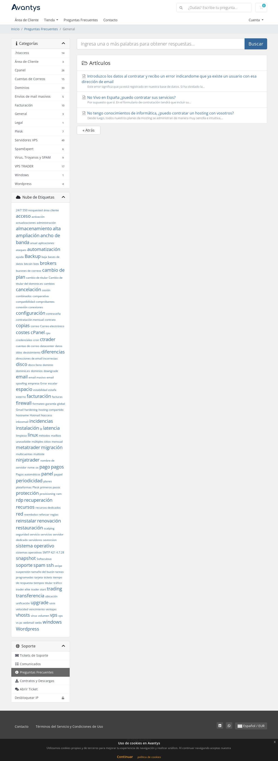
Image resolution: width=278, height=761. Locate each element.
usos (52, 603)
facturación (39, 396)
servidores (35, 540)
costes (23, 332)
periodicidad (29, 480)
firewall (24, 403)
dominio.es (23, 371)
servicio (35, 534)
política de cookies (149, 757)
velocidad (22, 609)
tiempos (39, 583)
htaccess (46, 415)
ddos (19, 352)
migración (52, 447)
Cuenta (255, 20)
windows (52, 622)
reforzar (44, 514)
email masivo (37, 377)
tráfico (58, 583)
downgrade (51, 371)
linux (33, 435)
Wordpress (27, 629)
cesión (46, 290)
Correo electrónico (52, 326)
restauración (29, 528)
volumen (43, 616)
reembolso (31, 514)
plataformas (24, 487)
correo (35, 326)
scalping (49, 528)
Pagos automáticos (28, 474)
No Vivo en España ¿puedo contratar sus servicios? (172, 100)
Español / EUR (251, 726)
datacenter (47, 346)
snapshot (26, 558)
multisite (39, 454)
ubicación (51, 596)
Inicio (15, 29)
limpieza (21, 436)
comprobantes (45, 302)
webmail (28, 623)
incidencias (41, 421)
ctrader (47, 339)
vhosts (23, 615)
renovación (49, 521)
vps (53, 615)
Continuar (125, 757)
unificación (23, 603)
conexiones (35, 307)
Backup (33, 256)
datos (58, 346)
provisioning (47, 494)
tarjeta (38, 577)
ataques (21, 250)
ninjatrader (27, 460)
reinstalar (26, 521)
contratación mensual (30, 320)
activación (38, 217)
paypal (58, 474)
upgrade (39, 602)
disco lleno (35, 365)
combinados (24, 296)
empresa (33, 383)
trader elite (23, 589)
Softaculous (44, 559)
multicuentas (24, 454)
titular (49, 583)
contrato (50, 320)
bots (36, 264)
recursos (25, 507)
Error (43, 383)
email (22, 377)
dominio (48, 365)
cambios (49, 284)
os (37, 467)
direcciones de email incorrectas (37, 358)
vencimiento (37, 609)
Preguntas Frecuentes (81, 20)
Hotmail (35, 415)
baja (44, 257)
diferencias (53, 352)
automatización (43, 249)
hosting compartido (51, 410)
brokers (48, 263)
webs (38, 623)
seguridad (22, 534)
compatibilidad (25, 302)
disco (21, 364)
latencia (51, 428)
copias (23, 325)
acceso (23, 216)
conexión (21, 307)
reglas (54, 514)
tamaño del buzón (42, 572)
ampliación (27, 235)
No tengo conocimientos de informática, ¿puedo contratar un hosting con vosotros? (172, 115)
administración (46, 223)
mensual (57, 442)
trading (54, 589)
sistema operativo (35, 546)
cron (36, 340)
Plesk (36, 487)
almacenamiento (34, 228)
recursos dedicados (48, 508)
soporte (24, 565)
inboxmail (22, 422)
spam (39, 565)
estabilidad (40, 390)
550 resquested (33, 210)
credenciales (24, 340)
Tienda (50, 20)
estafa (52, 390)
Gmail (20, 410)
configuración (30, 313)
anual (33, 243)
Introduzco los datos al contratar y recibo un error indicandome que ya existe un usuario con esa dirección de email (172, 81)
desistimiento (31, 352)
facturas (57, 397)
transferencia (30, 595)
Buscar (255, 44)
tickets (48, 577)
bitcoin (28, 264)
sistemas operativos (29, 552)
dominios (37, 371)
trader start (38, 589)
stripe (58, 566)
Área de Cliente (27, 20)
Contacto (110, 20)
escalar (52, 383)
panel (47, 474)
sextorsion (50, 540)
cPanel (38, 332)
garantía (50, 404)
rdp (19, 500)
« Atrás (89, 130)
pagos (57, 467)
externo (21, 397)
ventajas (51, 609)
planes (47, 481)
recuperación (38, 500)
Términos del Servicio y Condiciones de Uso (69, 726)
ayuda (20, 257)
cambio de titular (37, 278)
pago (44, 467)
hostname (22, 415)
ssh (50, 565)
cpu (48, 333)
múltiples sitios (41, 442)
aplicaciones (46, 243)
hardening (31, 410)
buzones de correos (28, 271)
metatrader (28, 447)
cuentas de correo (27, 346)
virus (34, 616)
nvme (31, 467)
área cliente (51, 210)
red (19, 514)
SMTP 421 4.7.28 (53, 552)
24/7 (19, 210)
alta (57, 228)
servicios (46, 534)
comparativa (41, 296)
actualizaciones (26, 223)
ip (41, 429)
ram (59, 494)
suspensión (23, 572)
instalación (27, 428)
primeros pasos (50, 487)
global (61, 404)
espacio (24, 389)
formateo (39, 404)
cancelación (28, 289)
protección (27, 493)
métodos (44, 436)
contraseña (53, 314)
